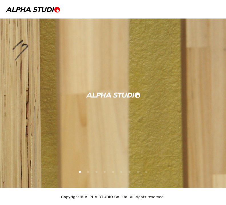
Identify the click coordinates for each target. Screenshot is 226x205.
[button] (80, 172)
